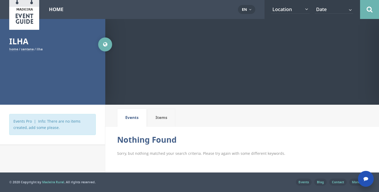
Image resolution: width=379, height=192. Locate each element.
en (244, 9)
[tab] (132, 118)
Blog (320, 182)
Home (56, 9)
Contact (338, 182)
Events (131, 117)
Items (161, 117)
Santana (27, 49)
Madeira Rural (53, 182)
